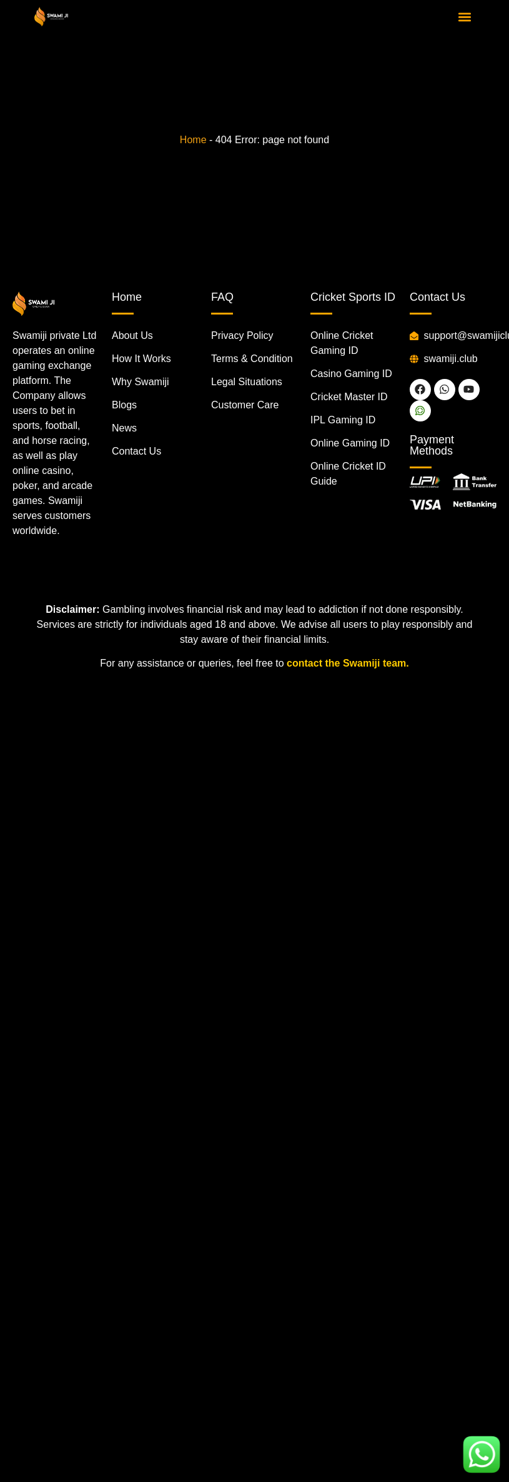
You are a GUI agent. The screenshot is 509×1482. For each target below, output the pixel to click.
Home (193, 139)
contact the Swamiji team (346, 663)
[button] (464, 16)
